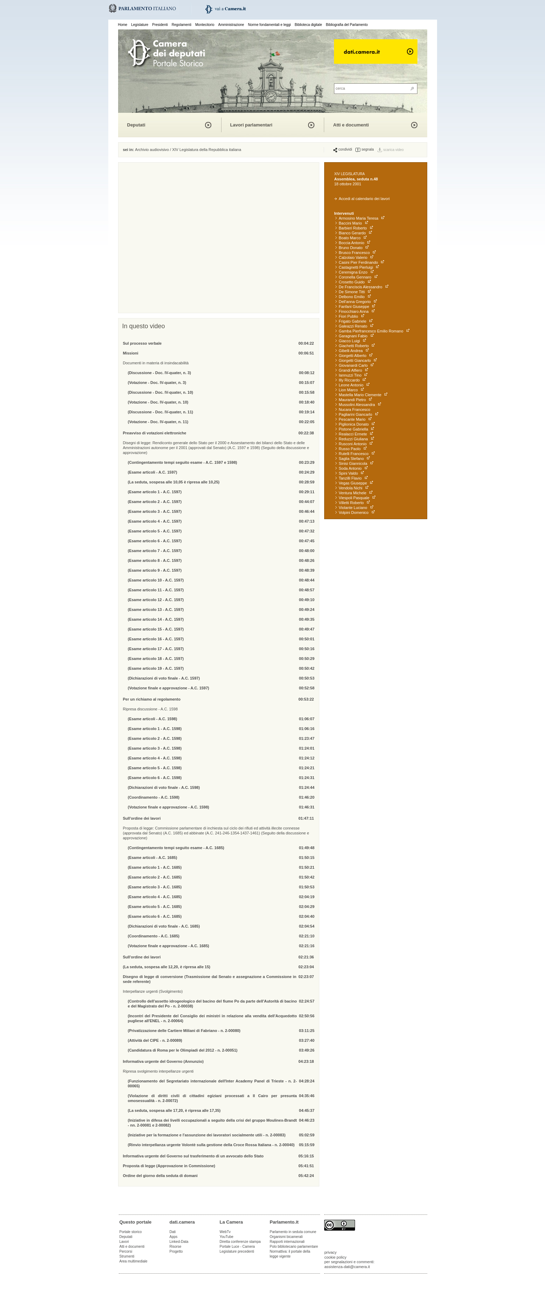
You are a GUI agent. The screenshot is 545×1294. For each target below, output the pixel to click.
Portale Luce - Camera (237, 1246)
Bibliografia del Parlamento (347, 25)
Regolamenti (181, 25)
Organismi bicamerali (286, 1237)
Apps (174, 1237)
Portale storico (131, 1232)
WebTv (225, 1232)
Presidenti (160, 25)
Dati (173, 1232)
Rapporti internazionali (287, 1242)
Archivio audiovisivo (152, 149)
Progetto (176, 1251)
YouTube (226, 1237)
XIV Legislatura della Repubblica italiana (206, 149)
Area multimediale (134, 1261)
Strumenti (127, 1256)
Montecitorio (204, 25)
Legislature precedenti (237, 1251)
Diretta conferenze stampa (240, 1242)
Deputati (136, 125)
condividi (342, 149)
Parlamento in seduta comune (293, 1232)
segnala (364, 149)
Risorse (176, 1246)
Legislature (139, 25)
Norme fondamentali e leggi (269, 25)
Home (123, 25)
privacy (331, 1252)
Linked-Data (179, 1242)
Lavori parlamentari (251, 125)
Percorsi (126, 1251)
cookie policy (336, 1257)
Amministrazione (231, 25)
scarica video (393, 150)
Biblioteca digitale (308, 25)
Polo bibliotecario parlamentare (294, 1246)
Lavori (124, 1242)
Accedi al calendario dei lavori (362, 198)
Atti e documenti (351, 125)
